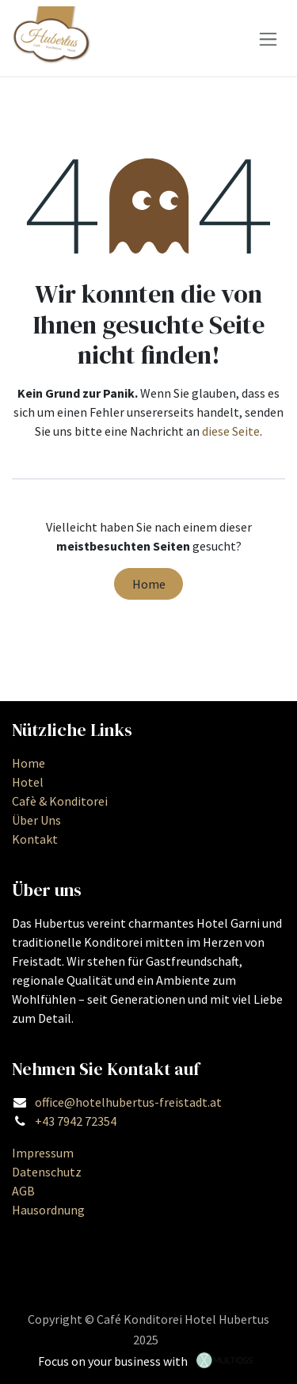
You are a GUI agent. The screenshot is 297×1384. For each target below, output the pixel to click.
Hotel (28, 782)
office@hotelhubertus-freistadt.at (128, 1102)
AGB (23, 1191)
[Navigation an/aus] (268, 37)
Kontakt (35, 839)
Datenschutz (47, 1172)
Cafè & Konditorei (60, 801)
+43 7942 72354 (75, 1121)
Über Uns (36, 820)
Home (149, 584)
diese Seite (231, 431)
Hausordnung (48, 1210)
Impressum (43, 1153)
